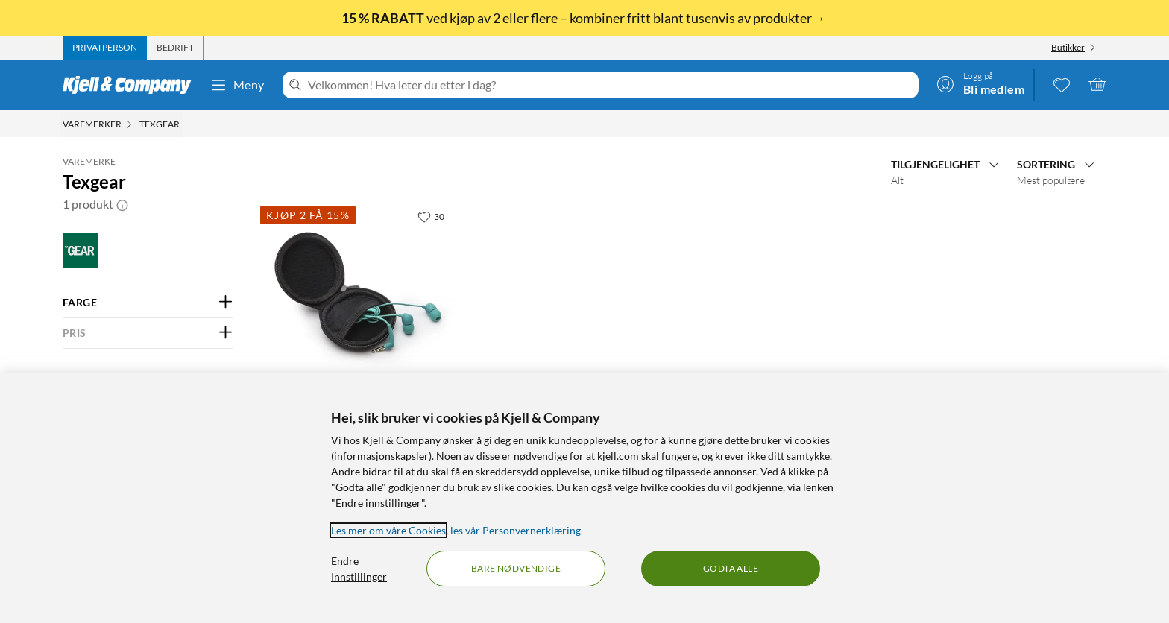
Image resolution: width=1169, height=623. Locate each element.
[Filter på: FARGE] (148, 303)
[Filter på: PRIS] (148, 333)
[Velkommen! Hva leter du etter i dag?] (610, 85)
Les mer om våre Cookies (388, 530)
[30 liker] (431, 216)
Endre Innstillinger (359, 568)
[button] (122, 204)
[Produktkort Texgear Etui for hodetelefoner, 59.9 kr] (358, 295)
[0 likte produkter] (1062, 84)
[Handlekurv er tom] (1097, 84)
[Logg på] (980, 84)
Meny (237, 85)
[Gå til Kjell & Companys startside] (132, 85)
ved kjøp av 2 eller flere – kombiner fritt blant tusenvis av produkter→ (584, 18)
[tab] (105, 48)
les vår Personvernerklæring (515, 530)
